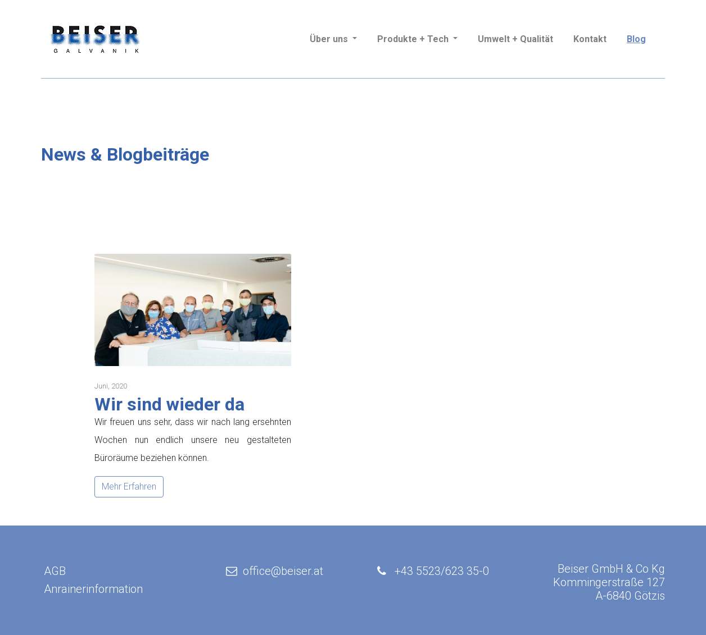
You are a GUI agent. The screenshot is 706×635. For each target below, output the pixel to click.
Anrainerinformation (93, 589)
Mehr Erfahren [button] (129, 486)
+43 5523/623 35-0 (442, 571)
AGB (55, 571)
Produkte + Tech (414, 39)
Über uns (330, 39)
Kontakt (590, 39)
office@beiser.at (273, 571)
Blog (636, 39)
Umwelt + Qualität (515, 39)
